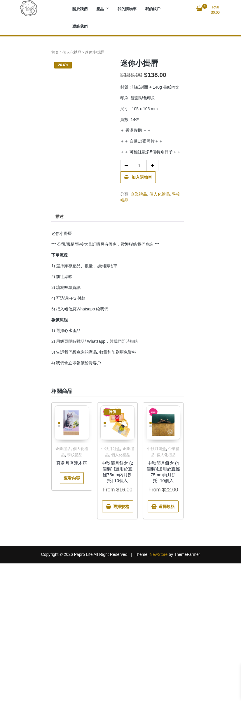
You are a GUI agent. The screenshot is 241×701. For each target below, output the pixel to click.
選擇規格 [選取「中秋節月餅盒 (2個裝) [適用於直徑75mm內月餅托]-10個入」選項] (121, 506)
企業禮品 (139, 194)
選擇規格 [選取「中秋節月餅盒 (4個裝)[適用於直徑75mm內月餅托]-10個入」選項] (166, 506)
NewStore (158, 554)
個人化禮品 (71, 52)
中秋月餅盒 (110, 449)
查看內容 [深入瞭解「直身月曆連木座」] (72, 478)
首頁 (55, 52)
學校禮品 (74, 455)
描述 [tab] (59, 216)
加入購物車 (142, 177)
